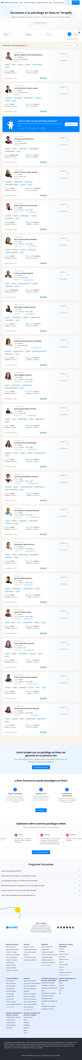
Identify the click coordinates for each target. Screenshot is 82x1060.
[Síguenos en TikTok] (67, 927)
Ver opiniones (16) (37, 347)
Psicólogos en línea (13, 2)
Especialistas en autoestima (48, 993)
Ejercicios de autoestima (30, 980)
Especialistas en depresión (48, 985)
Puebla (25, 1020)
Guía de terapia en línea (12, 949)
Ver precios (41, 810)
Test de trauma (10, 980)
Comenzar (75, 2)
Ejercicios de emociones (30, 986)
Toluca (25, 1033)
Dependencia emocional (65, 972)
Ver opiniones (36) (28, 584)
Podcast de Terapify (11, 952)
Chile (60, 993)
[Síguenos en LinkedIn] (64, 927)
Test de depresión (11, 983)
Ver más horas (64, 60)
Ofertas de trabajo (11, 965)
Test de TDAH (10, 999)
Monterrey (26, 1022)
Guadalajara (27, 1025)
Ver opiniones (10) (28, 381)
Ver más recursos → (29, 1009)
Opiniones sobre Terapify (12, 954)
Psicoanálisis (9, 1027)
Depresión (61, 951)
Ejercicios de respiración (30, 999)
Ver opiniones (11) (32, 449)
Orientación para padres (30, 957)
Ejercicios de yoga (28, 1007)
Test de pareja (10, 996)
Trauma (61, 969)
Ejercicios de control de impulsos (32, 983)
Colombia (61, 985)
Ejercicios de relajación (29, 996)
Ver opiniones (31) (33, 683)
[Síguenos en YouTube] (73, 927)
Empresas (32, 2)
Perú (60, 990)
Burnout (61, 962)
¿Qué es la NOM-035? (47, 947)
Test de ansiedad (10, 986)
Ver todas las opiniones (41, 852)
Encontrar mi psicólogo (41, 767)
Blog (50, 2)
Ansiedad (61, 949)
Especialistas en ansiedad (48, 982)
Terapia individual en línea (30, 949)
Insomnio (61, 967)
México (61, 982)
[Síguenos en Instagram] (70, 927)
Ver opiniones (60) (28, 618)
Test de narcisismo (11, 1001)
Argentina (61, 988)
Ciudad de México (28, 1017)
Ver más (7, 67)
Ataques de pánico (64, 954)
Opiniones (26, 2)
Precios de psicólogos (11, 957)
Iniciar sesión (68, 2)
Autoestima (62, 956)
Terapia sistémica (10, 1020)
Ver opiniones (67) (33, 212)
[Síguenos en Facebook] (58, 927)
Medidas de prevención (47, 960)
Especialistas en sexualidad (48, 1006)
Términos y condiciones (12, 970)
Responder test (71, 124)
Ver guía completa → (47, 965)
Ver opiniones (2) (33, 246)
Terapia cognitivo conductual (13, 1017)
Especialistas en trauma (47, 996)
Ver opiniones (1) (35, 715)
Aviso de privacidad (11, 967)
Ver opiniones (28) (32, 415)
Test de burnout (10, 988)
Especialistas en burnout (47, 1009)
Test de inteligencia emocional (14, 1004)
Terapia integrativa (11, 1025)
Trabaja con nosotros (58, 2)
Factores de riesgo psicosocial (49, 954)
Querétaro (26, 1027)
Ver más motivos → (64, 975)
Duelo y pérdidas (63, 964)
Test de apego (10, 994)
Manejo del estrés (63, 959)
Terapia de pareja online (30, 952)
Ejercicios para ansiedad (30, 1001)
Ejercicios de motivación (30, 994)
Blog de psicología (10, 947)
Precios (21, 2)
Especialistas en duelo (47, 998)
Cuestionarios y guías (46, 957)
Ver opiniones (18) (30, 551)
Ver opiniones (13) (28, 280)
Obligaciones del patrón (47, 952)
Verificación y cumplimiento (48, 962)
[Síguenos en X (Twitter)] (61, 927)
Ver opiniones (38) (29, 650)
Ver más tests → (10, 1007)
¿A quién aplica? (45, 949)
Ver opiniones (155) (33, 483)
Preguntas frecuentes (42, 2)
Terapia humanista (10, 1022)
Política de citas (10, 962)
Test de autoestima (11, 991)
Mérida (25, 1030)
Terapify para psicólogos (30, 960)
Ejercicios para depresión (30, 1004)
